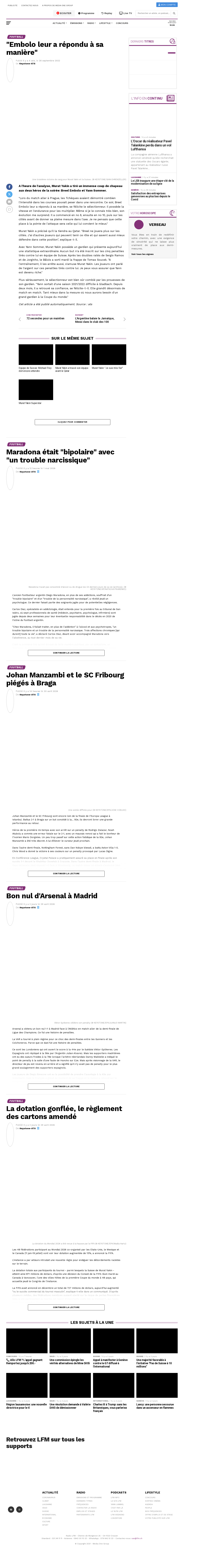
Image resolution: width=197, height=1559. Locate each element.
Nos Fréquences (153, 1513)
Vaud (44, 1509)
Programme (86, 13)
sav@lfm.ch (137, 1540)
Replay (106, 13)
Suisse (45, 1513)
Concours (122, 23)
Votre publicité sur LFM (157, 1520)
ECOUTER (64, 13)
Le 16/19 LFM (117, 1513)
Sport (45, 1526)
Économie (47, 1520)
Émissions (76, 23)
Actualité (59, 23)
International (49, 1516)
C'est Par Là (117, 1509)
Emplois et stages (86, 1513)
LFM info (115, 1499)
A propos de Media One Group (57, 5)
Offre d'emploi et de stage (159, 1516)
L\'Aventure (116, 1520)
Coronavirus (48, 1499)
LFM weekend (117, 1516)
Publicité (12, 5)
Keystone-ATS (27, 63)
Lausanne (47, 1506)
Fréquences (83, 1506)
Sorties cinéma (152, 1502)
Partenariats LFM (85, 1516)
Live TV (125, 13)
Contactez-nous (29, 5)
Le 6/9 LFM (116, 1502)
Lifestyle (105, 23)
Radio (90, 23)
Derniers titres (84, 1502)
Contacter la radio (87, 1509)
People (148, 1509)
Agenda (149, 1506)
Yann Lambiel (117, 1506)
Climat (45, 1502)
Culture (46, 1523)
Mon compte (167, 5)
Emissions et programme (89, 1499)
